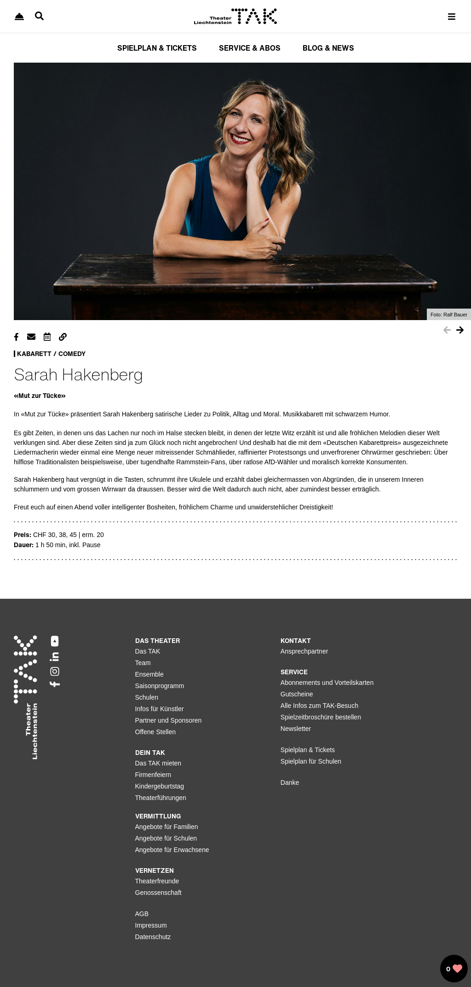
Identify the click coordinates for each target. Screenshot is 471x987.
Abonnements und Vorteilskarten (327, 682)
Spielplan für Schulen (311, 761)
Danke (290, 782)
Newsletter (296, 728)
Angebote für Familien (166, 826)
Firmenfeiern (153, 774)
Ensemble (149, 674)
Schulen (147, 697)
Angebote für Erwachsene (172, 849)
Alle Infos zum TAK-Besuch (319, 705)
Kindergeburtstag (159, 786)
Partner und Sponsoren (168, 720)
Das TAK (148, 651)
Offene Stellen (155, 732)
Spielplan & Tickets (308, 749)
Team (143, 662)
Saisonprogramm (159, 685)
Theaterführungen (160, 797)
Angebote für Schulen (166, 838)
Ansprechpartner (304, 651)
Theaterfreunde (157, 881)
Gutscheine (297, 694)
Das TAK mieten (158, 763)
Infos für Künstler (159, 709)
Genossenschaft (158, 892)
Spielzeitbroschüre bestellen (321, 717)
